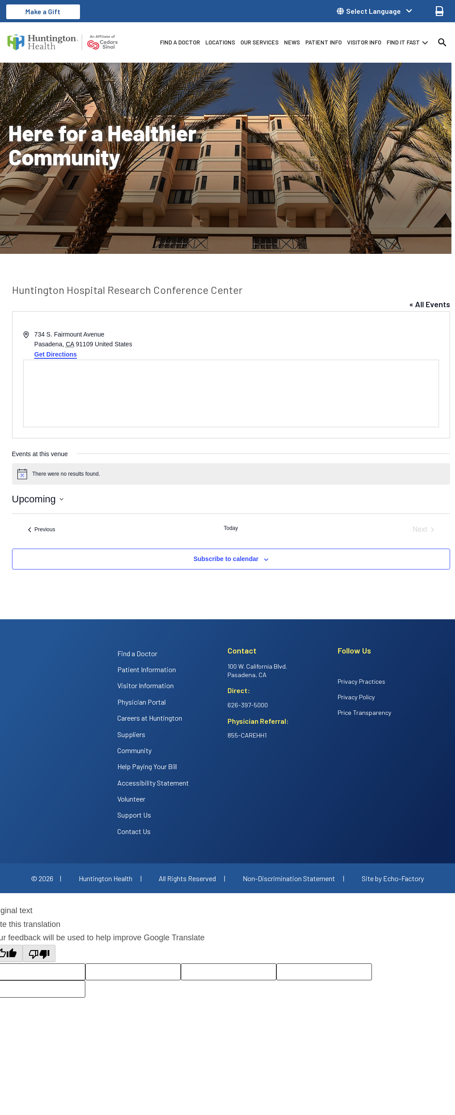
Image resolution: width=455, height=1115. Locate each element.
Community (134, 750)
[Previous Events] (42, 529)
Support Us (134, 814)
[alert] (231, 474)
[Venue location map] (231, 393)
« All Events (429, 304)
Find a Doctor (180, 42)
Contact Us (134, 831)
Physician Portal (141, 702)
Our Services (259, 42)
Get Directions (55, 354)
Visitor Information (145, 685)
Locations (220, 42)
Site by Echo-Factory (393, 878)
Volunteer (131, 798)
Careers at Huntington (149, 718)
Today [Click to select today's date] (231, 528)
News (292, 42)
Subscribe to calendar (225, 558)
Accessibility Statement (153, 782)
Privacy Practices (361, 681)
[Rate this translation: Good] (133, 972)
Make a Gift (42, 12)
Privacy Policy (356, 697)
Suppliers (131, 734)
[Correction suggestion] (324, 972)
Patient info (323, 42)
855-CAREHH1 (247, 735)
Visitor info (364, 42)
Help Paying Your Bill (147, 766)
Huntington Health (105, 878)
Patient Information (146, 669)
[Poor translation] (39, 953)
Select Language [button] (373, 11)
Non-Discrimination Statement (289, 878)
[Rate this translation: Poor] (228, 972)
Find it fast (403, 42)
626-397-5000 (248, 705)
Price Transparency (364, 712)
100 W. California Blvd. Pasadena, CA (257, 670)
